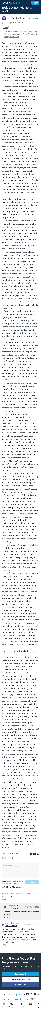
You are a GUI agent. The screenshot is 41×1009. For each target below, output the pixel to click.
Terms (8, 999)
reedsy (11, 994)
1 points (9, 893)
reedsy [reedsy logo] (11, 2)
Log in (35, 3)
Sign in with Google (20, 979)
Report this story (9, 858)
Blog (37, 1007)
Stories (30, 1007)
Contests (21, 1007)
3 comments (17, 22)
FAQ (3, 999)
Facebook (20, 984)
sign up (13, 881)
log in (21, 881)
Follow (34, 18)
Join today (20, 974)
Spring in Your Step (11, 37)
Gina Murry (18, 893)
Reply (4, 900)
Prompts (12, 1007)
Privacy (16, 999)
